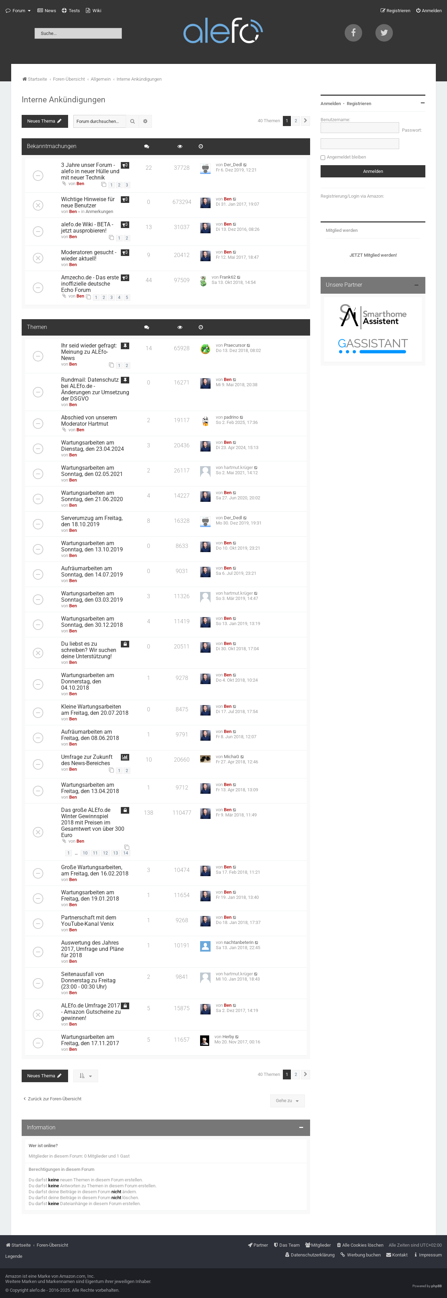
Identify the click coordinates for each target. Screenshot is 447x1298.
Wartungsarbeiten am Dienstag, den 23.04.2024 (92, 446)
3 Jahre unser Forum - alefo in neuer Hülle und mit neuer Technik (90, 171)
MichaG (231, 756)
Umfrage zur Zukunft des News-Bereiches (86, 760)
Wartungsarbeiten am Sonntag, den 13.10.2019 (92, 546)
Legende (13, 1256)
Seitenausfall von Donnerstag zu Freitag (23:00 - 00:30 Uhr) (88, 980)
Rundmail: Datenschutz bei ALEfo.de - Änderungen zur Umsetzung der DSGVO (95, 389)
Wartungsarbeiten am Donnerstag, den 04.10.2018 (87, 681)
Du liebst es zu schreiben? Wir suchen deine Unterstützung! (88, 650)
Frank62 (228, 277)
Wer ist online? (43, 1145)
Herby (228, 1036)
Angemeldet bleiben (346, 157)
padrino (231, 417)
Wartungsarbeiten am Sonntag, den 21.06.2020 (92, 496)
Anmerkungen (99, 211)
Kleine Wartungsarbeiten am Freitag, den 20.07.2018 (95, 710)
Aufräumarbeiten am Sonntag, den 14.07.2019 (92, 571)
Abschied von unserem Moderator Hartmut (89, 421)
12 (105, 853)
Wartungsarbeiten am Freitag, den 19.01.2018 (90, 895)
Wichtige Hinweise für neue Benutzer (88, 202)
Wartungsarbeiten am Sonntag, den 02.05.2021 (92, 471)
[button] (305, 120)
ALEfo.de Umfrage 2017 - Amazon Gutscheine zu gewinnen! (91, 1012)
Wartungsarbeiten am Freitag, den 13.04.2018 (90, 788)
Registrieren (359, 103)
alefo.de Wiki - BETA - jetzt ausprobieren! (87, 227)
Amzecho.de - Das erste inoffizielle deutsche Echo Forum (90, 283)
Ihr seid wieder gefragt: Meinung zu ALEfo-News (89, 352)
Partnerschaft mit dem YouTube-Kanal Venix (88, 921)
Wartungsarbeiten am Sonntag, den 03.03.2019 (92, 597)
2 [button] (296, 120)
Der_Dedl (233, 164)
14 (125, 853)
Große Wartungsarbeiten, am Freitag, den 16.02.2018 (95, 870)
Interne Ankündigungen (63, 99)
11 (95, 853)
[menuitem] (46, 11)
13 (115, 853)
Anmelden (331, 103)
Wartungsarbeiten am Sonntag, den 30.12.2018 (92, 622)
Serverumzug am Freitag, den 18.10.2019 (92, 521)
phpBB (436, 1286)
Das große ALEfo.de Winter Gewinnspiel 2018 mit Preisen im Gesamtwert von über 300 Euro (92, 822)
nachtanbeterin (239, 942)
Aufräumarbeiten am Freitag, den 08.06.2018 (90, 735)
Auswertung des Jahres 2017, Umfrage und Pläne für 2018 (92, 949)
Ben (80, 183)
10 (85, 853)
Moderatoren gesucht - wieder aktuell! (88, 255)
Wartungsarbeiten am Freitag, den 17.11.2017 (90, 1040)
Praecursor (235, 345)
